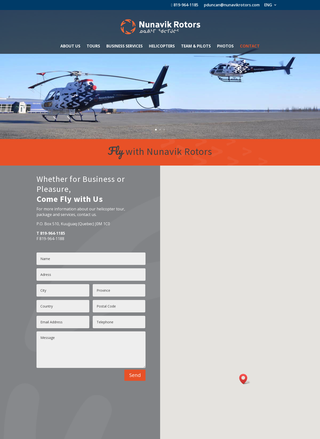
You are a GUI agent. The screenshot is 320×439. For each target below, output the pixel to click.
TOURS (93, 46)
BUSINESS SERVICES (124, 46)
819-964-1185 (184, 5)
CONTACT (250, 46)
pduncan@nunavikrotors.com (231, 5)
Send (135, 375)
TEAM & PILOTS (196, 46)
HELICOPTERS (162, 46)
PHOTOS (225, 46)
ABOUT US (70, 46)
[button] (244, 379)
